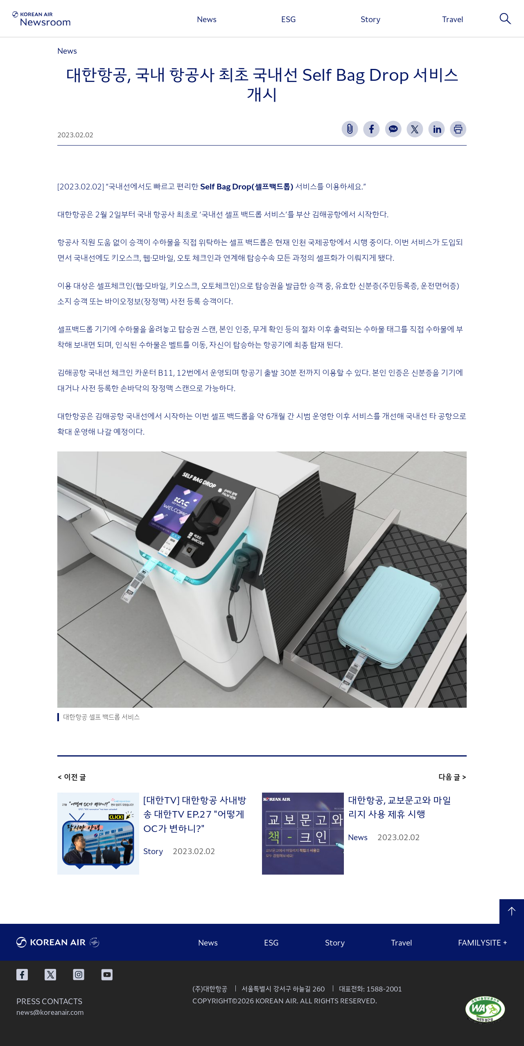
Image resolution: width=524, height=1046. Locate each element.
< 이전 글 (71, 776)
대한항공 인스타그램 (78, 974)
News (207, 19)
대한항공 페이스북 (22, 974)
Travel (452, 19)
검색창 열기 (505, 18)
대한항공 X (50, 974)
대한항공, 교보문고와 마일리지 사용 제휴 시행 (399, 807)
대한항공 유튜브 (107, 974)
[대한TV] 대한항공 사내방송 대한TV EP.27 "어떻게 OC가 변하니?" (194, 814)
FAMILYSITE (483, 942)
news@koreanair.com (50, 1012)
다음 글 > (452, 776)
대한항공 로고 (77, 942)
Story (370, 19)
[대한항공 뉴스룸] (41, 18)
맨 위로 (511, 911)
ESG (288, 19)
